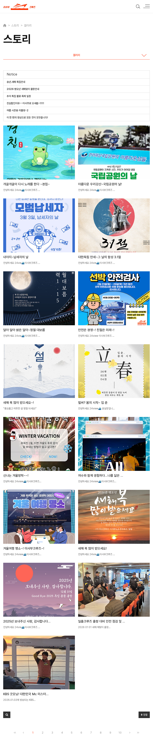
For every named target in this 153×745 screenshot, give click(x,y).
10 (120, 732)
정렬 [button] (144, 714)
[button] (6, 715)
